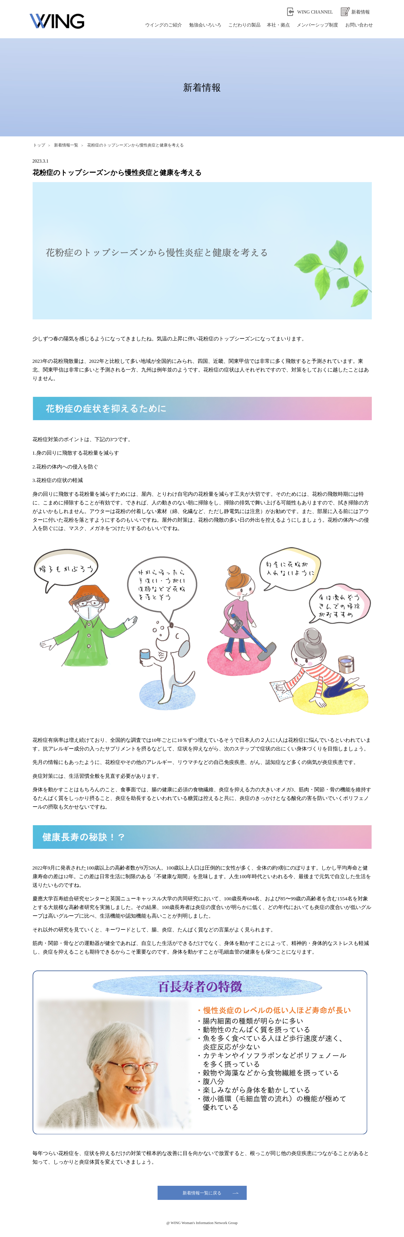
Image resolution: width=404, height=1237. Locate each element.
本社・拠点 (276, 24)
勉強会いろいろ (204, 24)
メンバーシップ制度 (315, 24)
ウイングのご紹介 (162, 24)
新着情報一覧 (66, 145)
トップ (39, 145)
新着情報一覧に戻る (202, 1192)
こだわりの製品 (243, 24)
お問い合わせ (358, 24)
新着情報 (360, 11)
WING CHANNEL (315, 11)
